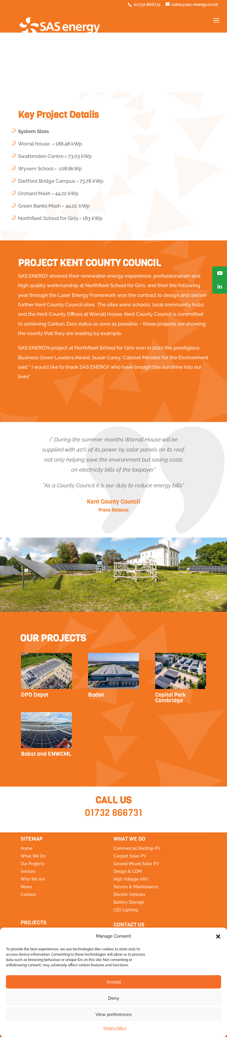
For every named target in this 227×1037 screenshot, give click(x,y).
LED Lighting (126, 909)
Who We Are (33, 879)
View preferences (113, 1014)
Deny (113, 998)
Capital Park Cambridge (170, 697)
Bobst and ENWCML (46, 754)
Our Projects (32, 863)
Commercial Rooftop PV (137, 848)
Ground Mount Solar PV (136, 863)
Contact (28, 894)
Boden (96, 694)
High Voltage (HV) (131, 879)
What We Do (33, 856)
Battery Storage (129, 902)
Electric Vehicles (129, 894)
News (26, 886)
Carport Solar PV (130, 856)
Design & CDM (128, 871)
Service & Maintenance (136, 886)
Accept (113, 982)
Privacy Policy (115, 1028)
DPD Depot (34, 694)
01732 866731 (113, 812)
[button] (218, 936)
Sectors (28, 871)
